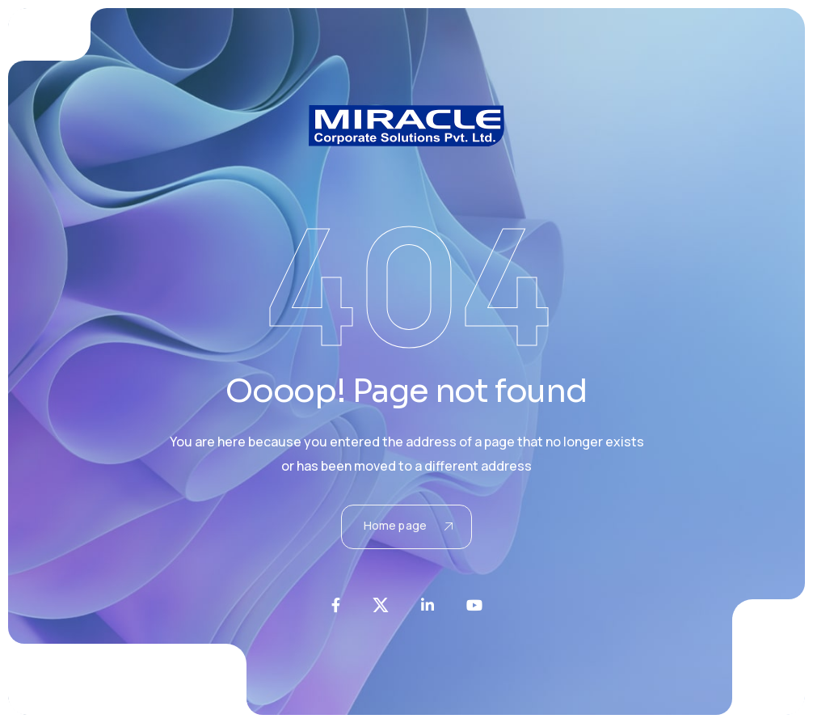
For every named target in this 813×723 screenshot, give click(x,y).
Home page (408, 525)
